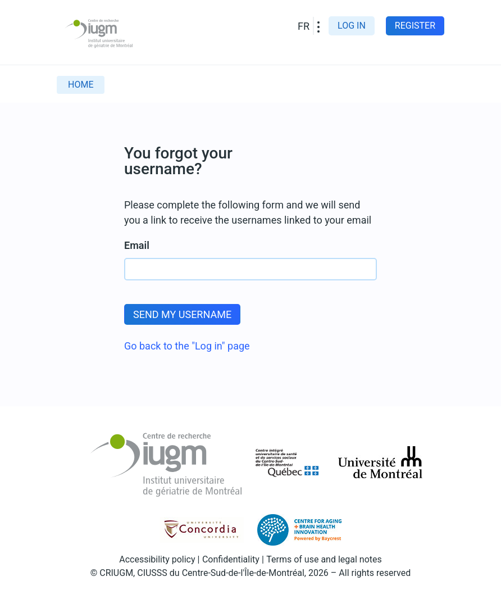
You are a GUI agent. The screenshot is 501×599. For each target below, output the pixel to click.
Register (415, 25)
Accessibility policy (157, 559)
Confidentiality (230, 559)
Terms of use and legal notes (324, 559)
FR (303, 26)
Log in (352, 25)
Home (80, 84)
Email (136, 245)
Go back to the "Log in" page (187, 346)
